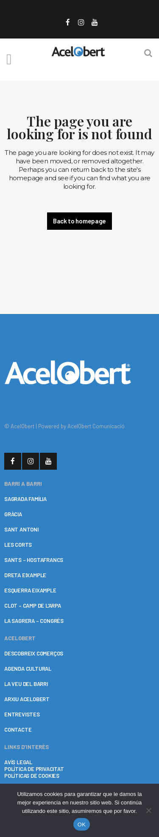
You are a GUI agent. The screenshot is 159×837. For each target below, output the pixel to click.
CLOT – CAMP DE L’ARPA (32, 605)
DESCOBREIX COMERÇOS (33, 653)
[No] (148, 810)
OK (82, 824)
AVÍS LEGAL (18, 762)
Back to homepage (79, 221)
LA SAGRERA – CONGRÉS (34, 620)
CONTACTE (17, 729)
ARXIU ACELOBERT (27, 699)
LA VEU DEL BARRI (26, 683)
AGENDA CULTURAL (27, 668)
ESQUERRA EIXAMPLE (30, 590)
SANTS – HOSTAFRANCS (33, 559)
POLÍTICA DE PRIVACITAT (34, 768)
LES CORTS (18, 544)
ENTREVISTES (22, 714)
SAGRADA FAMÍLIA (25, 499)
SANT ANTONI (21, 529)
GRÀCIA (13, 514)
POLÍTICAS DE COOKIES (31, 775)
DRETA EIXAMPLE (25, 575)
